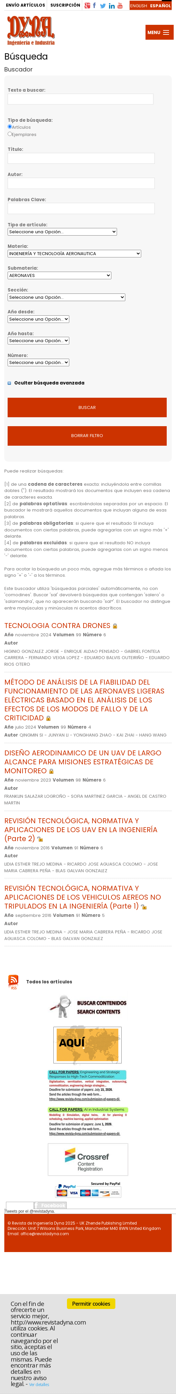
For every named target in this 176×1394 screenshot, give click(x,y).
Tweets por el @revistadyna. (30, 1211)
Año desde (20, 312)
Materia (17, 246)
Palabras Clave (26, 200)
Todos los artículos (49, 981)
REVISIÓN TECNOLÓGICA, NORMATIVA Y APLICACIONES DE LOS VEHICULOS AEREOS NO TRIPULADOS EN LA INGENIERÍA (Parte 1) (82, 897)
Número (17, 355)
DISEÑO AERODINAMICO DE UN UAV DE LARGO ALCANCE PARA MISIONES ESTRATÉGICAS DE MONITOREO (82, 762)
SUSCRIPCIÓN (65, 5)
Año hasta (20, 334)
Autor (14, 174)
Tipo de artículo (27, 225)
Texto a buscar (26, 90)
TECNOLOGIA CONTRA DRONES (61, 625)
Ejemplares (24, 134)
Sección (17, 290)
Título (15, 149)
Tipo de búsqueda (29, 120)
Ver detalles (39, 1384)
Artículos (21, 127)
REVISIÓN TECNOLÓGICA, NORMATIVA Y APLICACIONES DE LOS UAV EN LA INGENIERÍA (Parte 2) (80, 829)
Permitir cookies (91, 1303)
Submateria (22, 268)
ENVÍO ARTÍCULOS (25, 5)
